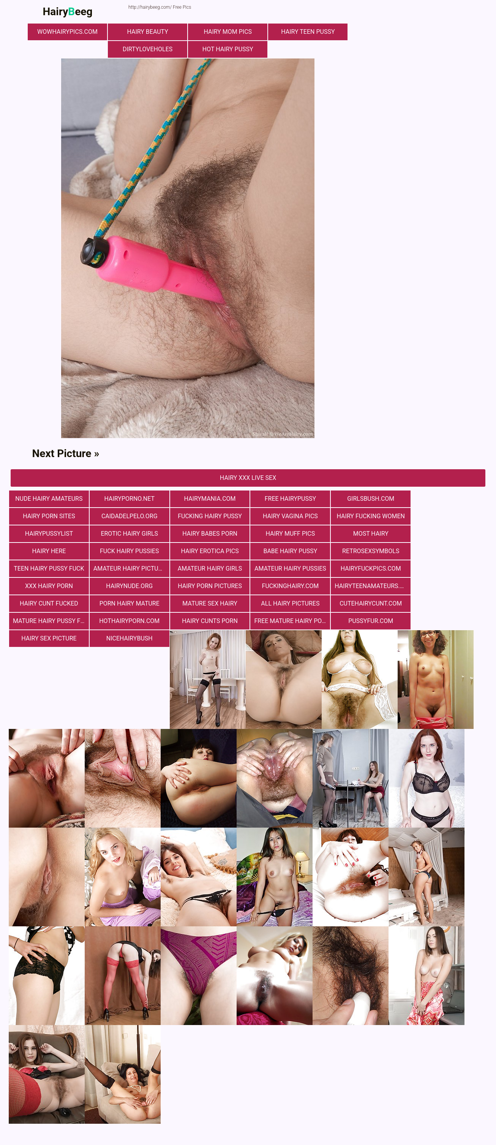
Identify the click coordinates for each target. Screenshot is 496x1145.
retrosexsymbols (128, 551)
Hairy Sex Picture (367, 603)
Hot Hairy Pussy (229, 49)
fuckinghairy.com (367, 568)
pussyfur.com (287, 603)
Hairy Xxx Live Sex (248, 477)
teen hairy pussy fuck (208, 551)
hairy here (288, 533)
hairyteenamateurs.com (449, 568)
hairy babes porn (48, 533)
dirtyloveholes (149, 49)
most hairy (208, 533)
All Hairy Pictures (288, 586)
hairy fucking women (288, 516)
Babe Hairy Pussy (49, 551)
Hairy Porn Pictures (288, 568)
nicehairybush (447, 603)
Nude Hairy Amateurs (48, 498)
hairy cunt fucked (48, 586)
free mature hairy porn (210, 603)
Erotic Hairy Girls (447, 516)
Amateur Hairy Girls (367, 551)
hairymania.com (208, 498)
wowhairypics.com (69, 31)
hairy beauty (149, 31)
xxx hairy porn (128, 568)
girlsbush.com (367, 498)
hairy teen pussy (308, 31)
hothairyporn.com (48, 603)
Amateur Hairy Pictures (289, 551)
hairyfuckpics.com (48, 568)
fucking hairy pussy (128, 516)
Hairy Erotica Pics (447, 533)
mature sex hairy (208, 586)
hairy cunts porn (128, 603)
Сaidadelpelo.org (49, 516)
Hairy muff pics (128, 533)
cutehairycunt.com (367, 586)
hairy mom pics (229, 31)
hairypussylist (368, 516)
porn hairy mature (128, 586)
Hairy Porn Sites (447, 498)
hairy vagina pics (208, 516)
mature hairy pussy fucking (449, 586)
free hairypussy (287, 498)
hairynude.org (208, 568)
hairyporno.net (128, 498)
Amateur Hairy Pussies (447, 551)
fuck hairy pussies (367, 533)
